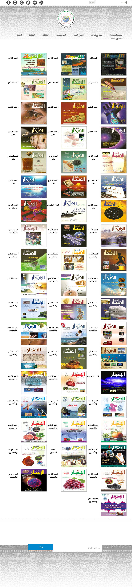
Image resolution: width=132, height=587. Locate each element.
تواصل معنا (56, 565)
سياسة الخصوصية (88, 565)
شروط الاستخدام (43, 565)
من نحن (76, 565)
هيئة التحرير (67, 565)
